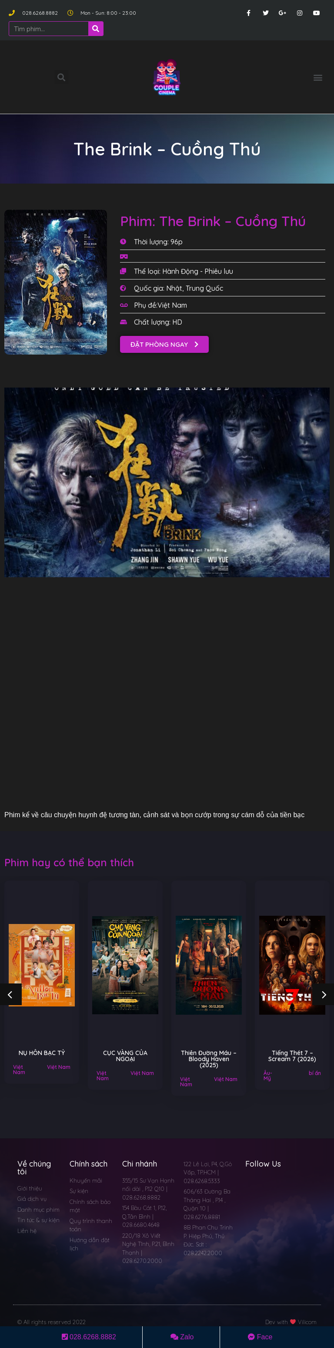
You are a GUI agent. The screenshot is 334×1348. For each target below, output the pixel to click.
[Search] (95, 29)
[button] (318, 77)
